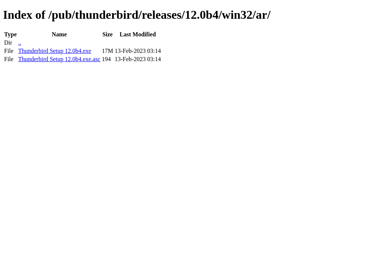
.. (19, 42)
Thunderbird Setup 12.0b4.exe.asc (59, 59)
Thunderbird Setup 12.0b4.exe (54, 51)
